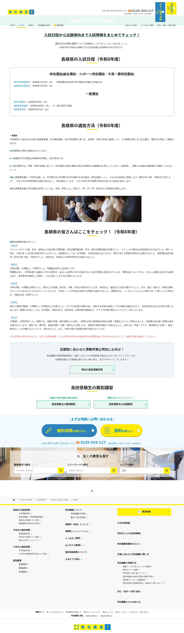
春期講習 (23, 568)
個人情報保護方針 (127, 621)
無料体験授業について (75, 556)
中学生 (21, 13)
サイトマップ (72, 621)
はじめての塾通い (73, 549)
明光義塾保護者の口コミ (129, 538)
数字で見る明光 (78, 521)
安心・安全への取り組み (167, 13)
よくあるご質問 (147, 13)
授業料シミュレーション (76, 535)
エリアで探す (127, 468)
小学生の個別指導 (21, 550)
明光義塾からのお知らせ (129, 586)
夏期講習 (23, 571)
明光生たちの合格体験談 (129, 532)
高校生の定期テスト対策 (29, 523)
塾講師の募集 (92, 598)
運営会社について (108, 621)
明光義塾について (73, 513)
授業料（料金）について (76, 528)
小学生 (12, 13)
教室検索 (60, 13)
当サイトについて (57, 621)
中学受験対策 (24, 554)
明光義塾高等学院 (73, 595)
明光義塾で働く (77, 598)
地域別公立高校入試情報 (59, 503)
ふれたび (133, 595)
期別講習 (17, 564)
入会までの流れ (131, 13)
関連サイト (40, 594)
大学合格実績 (123, 525)
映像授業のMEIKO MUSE (29, 527)
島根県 (75, 503)
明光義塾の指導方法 (126, 552)
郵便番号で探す (22, 468)
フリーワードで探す (77, 468)
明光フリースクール (92, 595)
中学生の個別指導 (25, 503)
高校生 (31, 13)
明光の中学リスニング (28, 544)
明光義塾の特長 (44, 13)
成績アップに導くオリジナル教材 (137, 556)
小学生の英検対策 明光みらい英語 (33, 557)
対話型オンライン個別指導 (134, 569)
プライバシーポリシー (89, 621)
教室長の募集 (106, 598)
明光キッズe (120, 595)
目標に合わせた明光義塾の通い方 (133, 545)
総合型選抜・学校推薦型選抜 (31, 520)
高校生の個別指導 (21, 513)
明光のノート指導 (130, 559)
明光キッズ (108, 595)
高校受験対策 (41, 503)
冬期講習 (23, 575)
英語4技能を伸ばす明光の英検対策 (138, 566)
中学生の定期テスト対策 (29, 540)
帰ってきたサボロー (55, 595)
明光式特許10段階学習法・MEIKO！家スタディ (143, 572)
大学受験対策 (24, 517)
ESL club (144, 595)
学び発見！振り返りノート (134, 563)
